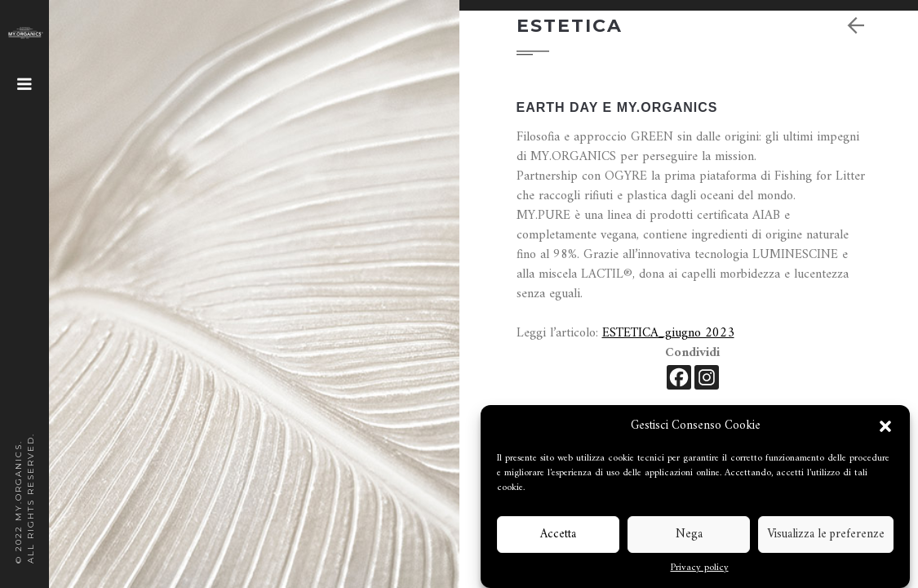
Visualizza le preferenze (826, 534)
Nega (689, 534)
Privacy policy (700, 568)
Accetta (558, 534)
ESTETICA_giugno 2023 (668, 333)
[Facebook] (679, 377)
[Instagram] (706, 377)
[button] (885, 426)
